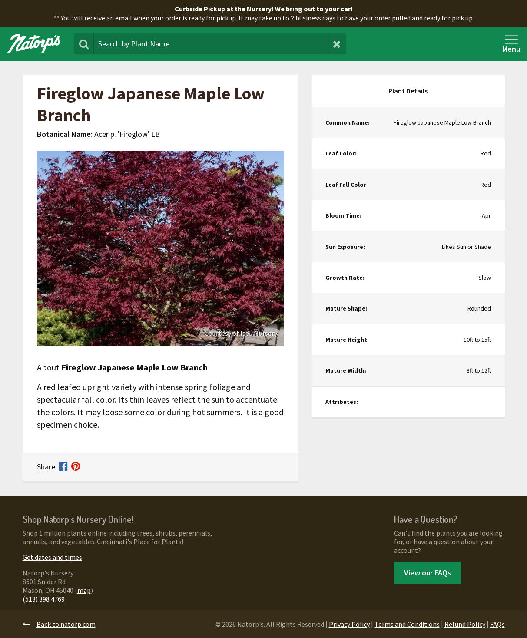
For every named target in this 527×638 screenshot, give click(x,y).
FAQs (497, 624)
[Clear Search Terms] (337, 43)
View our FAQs (427, 573)
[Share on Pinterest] (75, 467)
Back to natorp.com (59, 624)
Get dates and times (52, 557)
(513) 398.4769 (44, 599)
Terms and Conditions (407, 624)
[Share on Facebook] (65, 467)
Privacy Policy (349, 624)
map (84, 590)
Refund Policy (464, 624)
